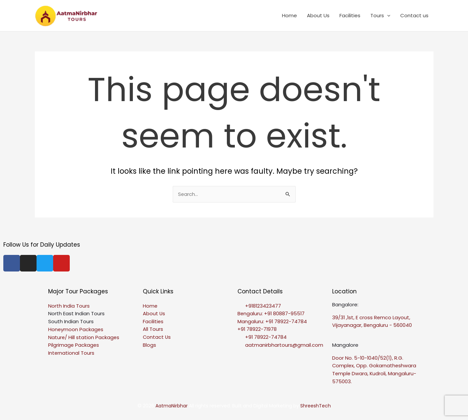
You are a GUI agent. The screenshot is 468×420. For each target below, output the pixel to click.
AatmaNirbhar (172, 406)
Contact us (414, 15)
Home (289, 15)
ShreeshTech (315, 406)
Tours (380, 15)
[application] (387, 15)
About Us (318, 15)
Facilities (349, 15)
